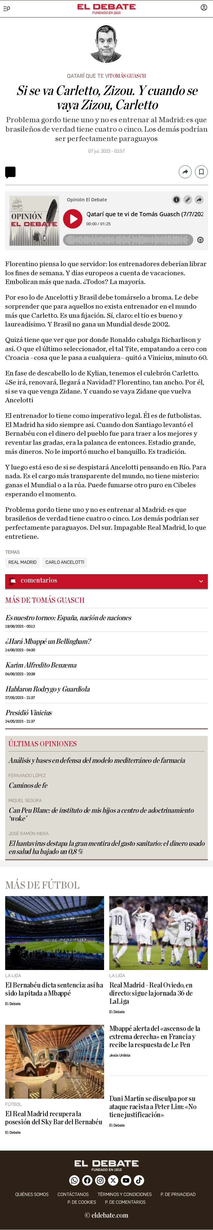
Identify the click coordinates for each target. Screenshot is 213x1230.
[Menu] (7, 9)
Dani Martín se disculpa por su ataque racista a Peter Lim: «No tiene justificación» (153, 1107)
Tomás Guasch (127, 76)
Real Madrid (22, 562)
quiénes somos (31, 1194)
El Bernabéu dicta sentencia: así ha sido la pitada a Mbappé (54, 989)
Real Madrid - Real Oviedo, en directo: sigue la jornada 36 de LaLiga (151, 993)
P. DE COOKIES (82, 1202)
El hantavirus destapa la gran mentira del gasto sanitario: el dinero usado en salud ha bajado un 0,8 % (106, 848)
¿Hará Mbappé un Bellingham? (48, 641)
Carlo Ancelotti (65, 562)
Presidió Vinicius (28, 713)
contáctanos (73, 1194)
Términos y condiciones (125, 1194)
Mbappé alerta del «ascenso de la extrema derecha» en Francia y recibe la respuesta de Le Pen (154, 1037)
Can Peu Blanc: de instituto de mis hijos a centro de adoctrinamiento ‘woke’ (100, 814)
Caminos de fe (27, 785)
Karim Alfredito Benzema (40, 665)
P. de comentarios (125, 1202)
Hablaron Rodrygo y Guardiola (47, 689)
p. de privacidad (178, 1194)
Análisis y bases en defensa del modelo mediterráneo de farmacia (96, 760)
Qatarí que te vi (88, 76)
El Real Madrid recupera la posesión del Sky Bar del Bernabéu (53, 1118)
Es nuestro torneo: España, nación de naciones (68, 618)
